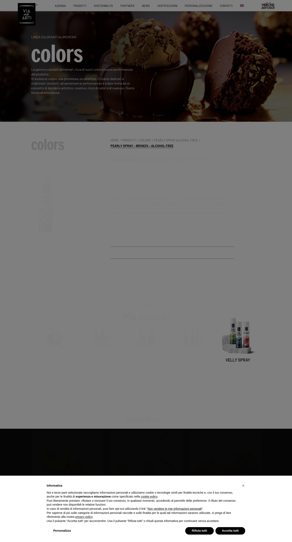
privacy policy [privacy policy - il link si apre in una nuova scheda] (84, 516)
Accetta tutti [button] (230, 530)
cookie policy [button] (149, 496)
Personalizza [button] (62, 530)
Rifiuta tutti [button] (199, 530)
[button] (243, 485)
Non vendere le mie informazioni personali (175, 508)
